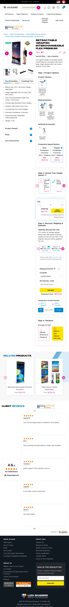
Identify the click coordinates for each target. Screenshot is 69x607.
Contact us (56, 253)
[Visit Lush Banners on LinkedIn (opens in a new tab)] (26, 603)
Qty (38, 198)
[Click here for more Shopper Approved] (59, 523)
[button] (60, 48)
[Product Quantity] (51, 201)
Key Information (11, 77)
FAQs (18, 131)
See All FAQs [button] (40, 52)
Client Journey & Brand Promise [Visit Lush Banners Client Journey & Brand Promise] (24, 597)
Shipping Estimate (46, 265)
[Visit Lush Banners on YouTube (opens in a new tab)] (30, 603)
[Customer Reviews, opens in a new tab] (14, 24)
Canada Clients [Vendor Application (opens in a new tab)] (41, 547)
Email (58, 306)
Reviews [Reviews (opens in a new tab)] (6, 570)
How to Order (8, 536)
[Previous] (6, 49)
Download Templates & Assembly (15, 547)
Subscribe (50, 574)
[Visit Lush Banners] (34, 586)
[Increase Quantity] (62, 201)
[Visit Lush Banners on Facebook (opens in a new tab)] (39, 603)
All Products (8, 533)
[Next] (30, 49)
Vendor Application (42, 544)
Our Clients (7, 560)
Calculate (50, 286)
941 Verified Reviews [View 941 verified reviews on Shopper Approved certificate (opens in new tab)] (11, 462)
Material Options (44, 96)
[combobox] (51, 272)
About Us (8, 554)
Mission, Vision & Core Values (14, 557)
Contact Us (40, 533)
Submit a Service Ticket (44, 539)
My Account (8, 542)
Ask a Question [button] (53, 52)
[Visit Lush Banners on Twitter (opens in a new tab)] (43, 603)
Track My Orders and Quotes (14, 544)
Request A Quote (42, 536)
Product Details (18, 125)
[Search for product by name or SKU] (30, 7)
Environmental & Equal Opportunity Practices (16, 564)
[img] (11, 460)
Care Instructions (18, 137)
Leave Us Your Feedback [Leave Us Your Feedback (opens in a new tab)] (44, 550)
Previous (37, 182)
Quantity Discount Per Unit (48, 226)
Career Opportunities (11, 568)
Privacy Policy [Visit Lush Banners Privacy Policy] (40, 597)
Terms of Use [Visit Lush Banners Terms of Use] (51, 597)
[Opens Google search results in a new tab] (9, 575)
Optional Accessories (46, 120)
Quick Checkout (57, 206)
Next (63, 182)
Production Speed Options (48, 140)
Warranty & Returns (43, 542)
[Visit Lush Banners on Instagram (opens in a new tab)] (34, 603)
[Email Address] (50, 569)
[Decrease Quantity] (39, 201)
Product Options (44, 73)
